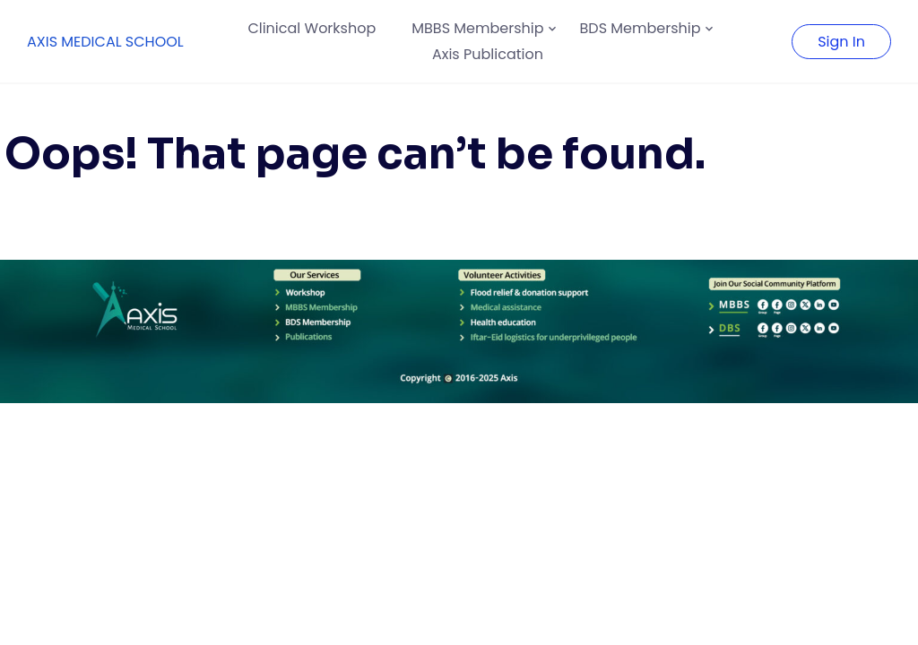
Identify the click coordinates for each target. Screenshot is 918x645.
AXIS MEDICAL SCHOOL (105, 41)
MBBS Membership (477, 28)
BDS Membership (640, 28)
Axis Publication (487, 54)
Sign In (841, 41)
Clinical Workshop (311, 28)
